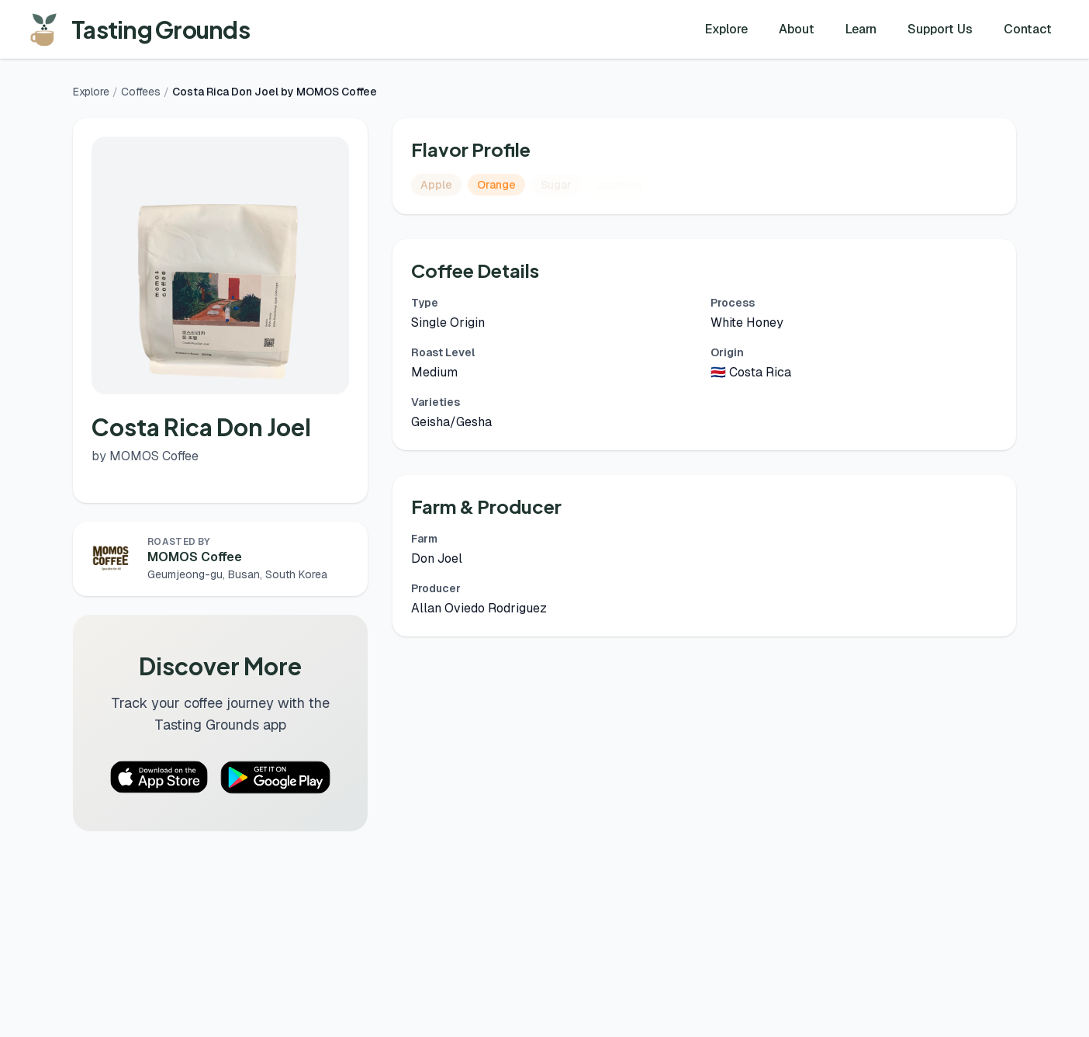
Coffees (141, 92)
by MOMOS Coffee (145, 456)
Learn (860, 29)
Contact (1028, 29)
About (796, 29)
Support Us (940, 29)
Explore (726, 29)
